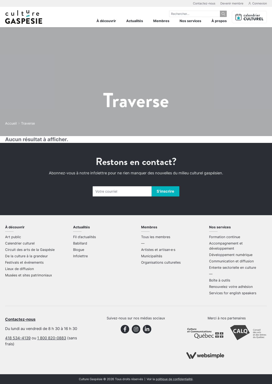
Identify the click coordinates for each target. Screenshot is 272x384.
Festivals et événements (24, 262)
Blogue (78, 249)
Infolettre (80, 256)
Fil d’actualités (84, 237)
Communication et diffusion (231, 261)
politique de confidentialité (174, 379)
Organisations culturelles (161, 262)
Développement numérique (230, 255)
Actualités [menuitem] (134, 21)
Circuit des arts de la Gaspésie (30, 249)
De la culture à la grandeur (26, 256)
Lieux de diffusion (19, 269)
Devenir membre (231, 3)
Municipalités (151, 256)
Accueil (11, 123)
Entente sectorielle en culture (232, 267)
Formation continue (224, 237)
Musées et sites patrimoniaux (28, 275)
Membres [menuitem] (161, 21)
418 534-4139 (18, 338)
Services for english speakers (232, 293)
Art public (13, 237)
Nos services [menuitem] (190, 21)
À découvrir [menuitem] (106, 21)
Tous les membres (155, 237)
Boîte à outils (219, 280)
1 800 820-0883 (51, 338)
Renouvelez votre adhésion (231, 286)
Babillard (80, 243)
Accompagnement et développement (226, 245)
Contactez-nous (204, 3)
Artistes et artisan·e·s (158, 249)
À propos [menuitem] (219, 21)
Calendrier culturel (20, 243)
